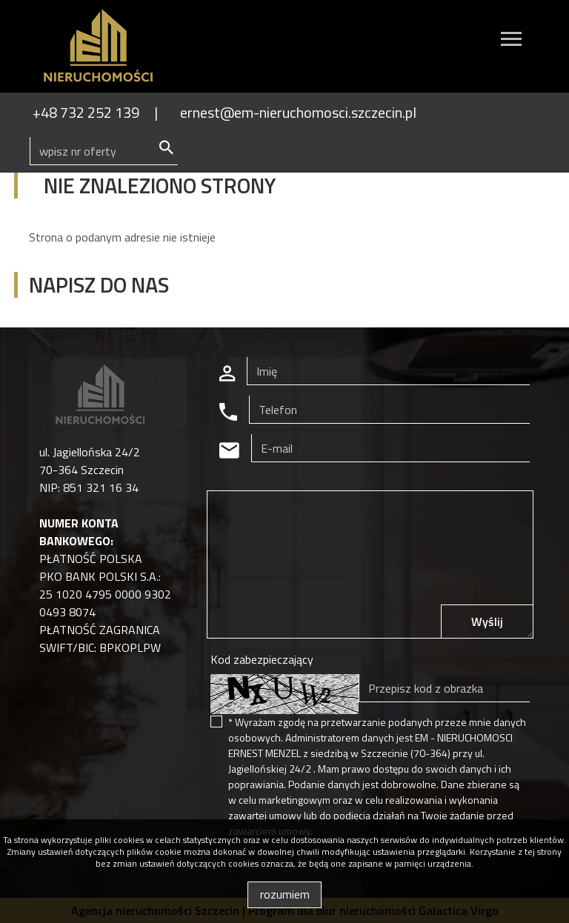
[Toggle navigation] (511, 41)
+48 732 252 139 (86, 112)
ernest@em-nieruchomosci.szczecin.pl (298, 112)
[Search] (104, 151)
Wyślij (487, 621)
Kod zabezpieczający (261, 659)
